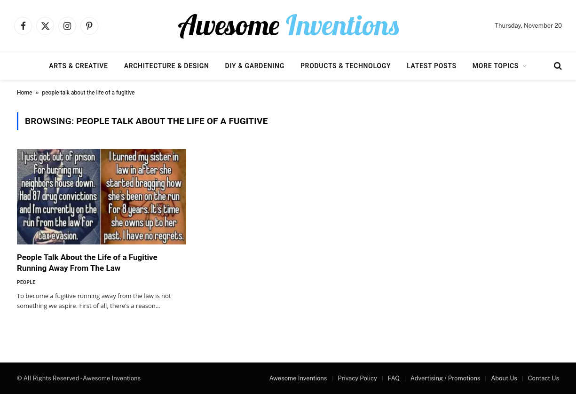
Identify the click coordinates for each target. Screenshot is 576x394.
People (26, 282)
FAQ (394, 378)
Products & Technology (345, 66)
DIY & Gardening (254, 66)
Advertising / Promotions (445, 378)
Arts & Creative (78, 66)
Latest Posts (432, 66)
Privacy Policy (357, 378)
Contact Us (543, 378)
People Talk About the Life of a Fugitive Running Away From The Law (87, 262)
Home (24, 92)
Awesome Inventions (298, 378)
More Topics (496, 66)
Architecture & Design (166, 66)
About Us (504, 378)
